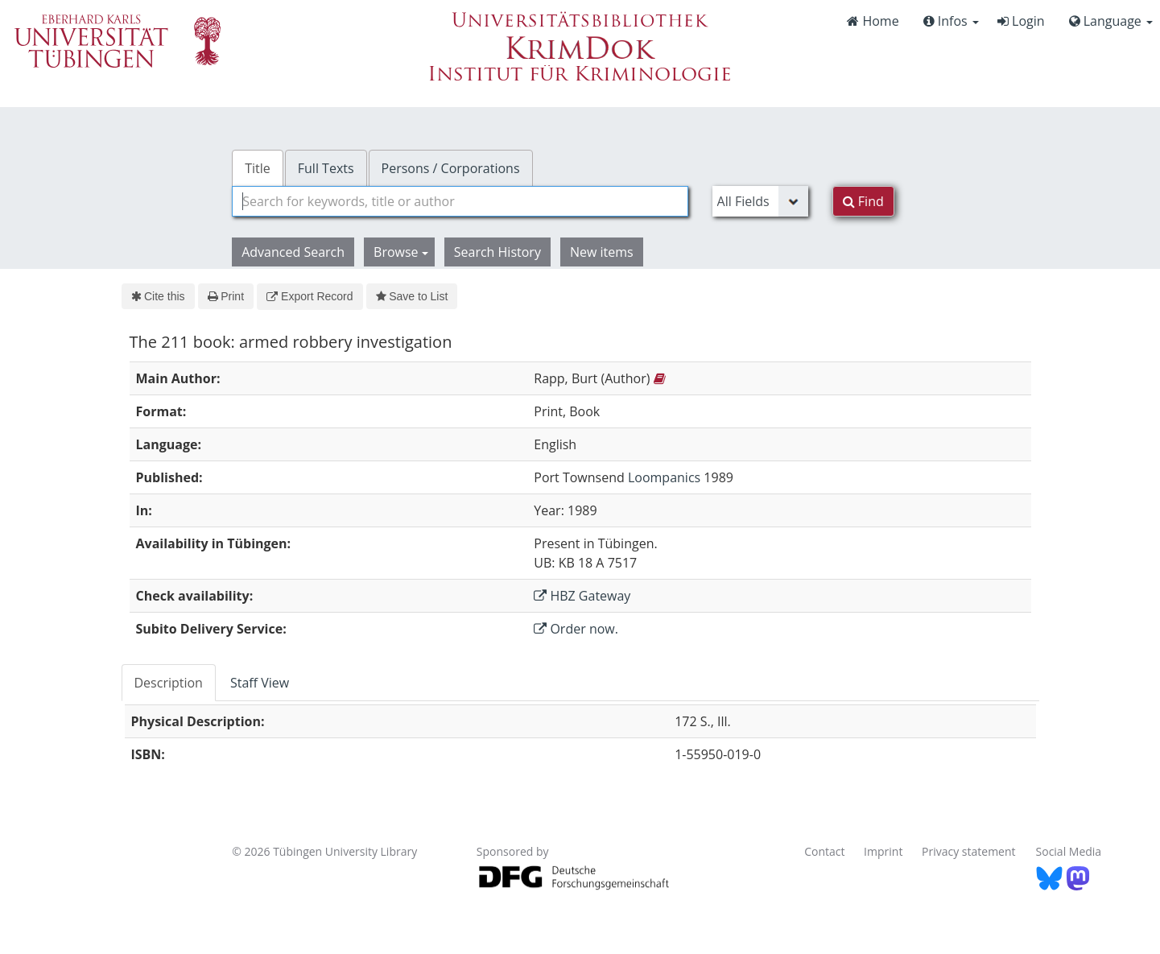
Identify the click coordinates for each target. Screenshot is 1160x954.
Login (1021, 21)
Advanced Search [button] (293, 252)
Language (1111, 21)
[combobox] (459, 201)
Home (872, 21)
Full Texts (326, 168)
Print (226, 296)
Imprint (883, 851)
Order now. (576, 629)
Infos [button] (951, 21)
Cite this (158, 296)
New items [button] (602, 252)
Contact (824, 851)
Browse (401, 252)
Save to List (412, 296)
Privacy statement (969, 851)
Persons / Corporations (451, 168)
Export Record (309, 296)
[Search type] (760, 201)
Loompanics (664, 477)
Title (257, 168)
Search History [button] (497, 252)
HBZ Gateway (582, 596)
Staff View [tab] (259, 683)
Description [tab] (168, 683)
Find (863, 201)
